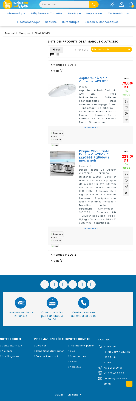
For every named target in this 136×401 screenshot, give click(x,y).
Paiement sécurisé (47, 356)
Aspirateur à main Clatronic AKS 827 (93, 79)
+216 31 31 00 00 (113, 367)
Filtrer (56, 49)
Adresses (75, 366)
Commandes (78, 356)
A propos (7, 350)
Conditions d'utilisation (50, 350)
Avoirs (73, 361)
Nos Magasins (10, 356)
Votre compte (79, 339)
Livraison (41, 345)
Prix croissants (111, 49)
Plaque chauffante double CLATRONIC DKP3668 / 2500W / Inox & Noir (94, 156)
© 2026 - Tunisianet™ (68, 394)
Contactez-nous (12, 345)
